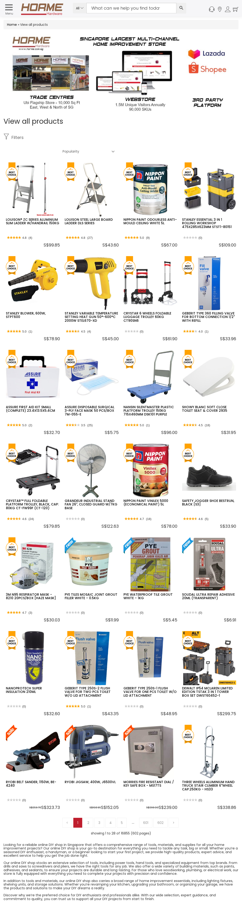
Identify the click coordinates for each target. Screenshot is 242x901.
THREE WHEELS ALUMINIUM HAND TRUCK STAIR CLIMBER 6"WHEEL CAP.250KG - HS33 (208, 772)
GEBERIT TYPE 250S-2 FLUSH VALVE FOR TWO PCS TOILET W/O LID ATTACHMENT (88, 678)
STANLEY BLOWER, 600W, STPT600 (26, 301)
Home (12, 24)
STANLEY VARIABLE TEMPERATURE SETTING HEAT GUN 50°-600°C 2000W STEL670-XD (91, 303)
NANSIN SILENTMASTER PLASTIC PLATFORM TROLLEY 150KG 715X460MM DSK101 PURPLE (148, 397)
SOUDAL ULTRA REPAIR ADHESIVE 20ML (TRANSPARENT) (208, 582)
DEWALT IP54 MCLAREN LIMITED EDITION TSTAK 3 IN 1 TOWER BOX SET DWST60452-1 (207, 678)
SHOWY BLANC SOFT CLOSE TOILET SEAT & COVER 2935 (204, 395)
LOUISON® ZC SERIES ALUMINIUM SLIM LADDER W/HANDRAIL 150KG (32, 207)
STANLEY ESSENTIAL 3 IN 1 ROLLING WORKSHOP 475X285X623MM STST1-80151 (207, 209)
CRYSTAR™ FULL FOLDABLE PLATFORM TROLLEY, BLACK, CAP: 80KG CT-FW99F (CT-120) (32, 491)
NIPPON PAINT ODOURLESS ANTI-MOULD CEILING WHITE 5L (150, 207)
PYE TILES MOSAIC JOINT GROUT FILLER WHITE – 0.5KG (91, 582)
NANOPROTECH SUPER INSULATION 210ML (24, 676)
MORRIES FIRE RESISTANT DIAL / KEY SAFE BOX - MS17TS (148, 770)
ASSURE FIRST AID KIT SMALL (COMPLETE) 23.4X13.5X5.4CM (30, 395)
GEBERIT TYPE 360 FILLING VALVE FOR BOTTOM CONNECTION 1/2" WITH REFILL (208, 303)
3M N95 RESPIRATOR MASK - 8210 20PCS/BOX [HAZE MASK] (31, 582)
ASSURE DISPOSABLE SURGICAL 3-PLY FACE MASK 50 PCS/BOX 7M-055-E (89, 397)
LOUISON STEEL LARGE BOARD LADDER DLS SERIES (89, 207)
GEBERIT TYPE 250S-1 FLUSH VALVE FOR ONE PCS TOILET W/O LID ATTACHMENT (150, 678)
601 (145, 809)
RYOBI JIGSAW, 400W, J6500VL (90, 768)
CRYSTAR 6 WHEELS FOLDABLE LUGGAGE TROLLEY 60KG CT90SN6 (147, 303)
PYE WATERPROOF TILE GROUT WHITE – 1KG (148, 582)
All (80, 8)
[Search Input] (131, 8)
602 (160, 809)
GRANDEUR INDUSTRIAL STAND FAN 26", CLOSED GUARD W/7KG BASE (91, 491)
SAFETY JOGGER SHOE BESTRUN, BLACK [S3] (208, 489)
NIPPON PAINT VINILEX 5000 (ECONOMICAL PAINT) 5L (145, 489)
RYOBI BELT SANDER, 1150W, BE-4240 (31, 770)
